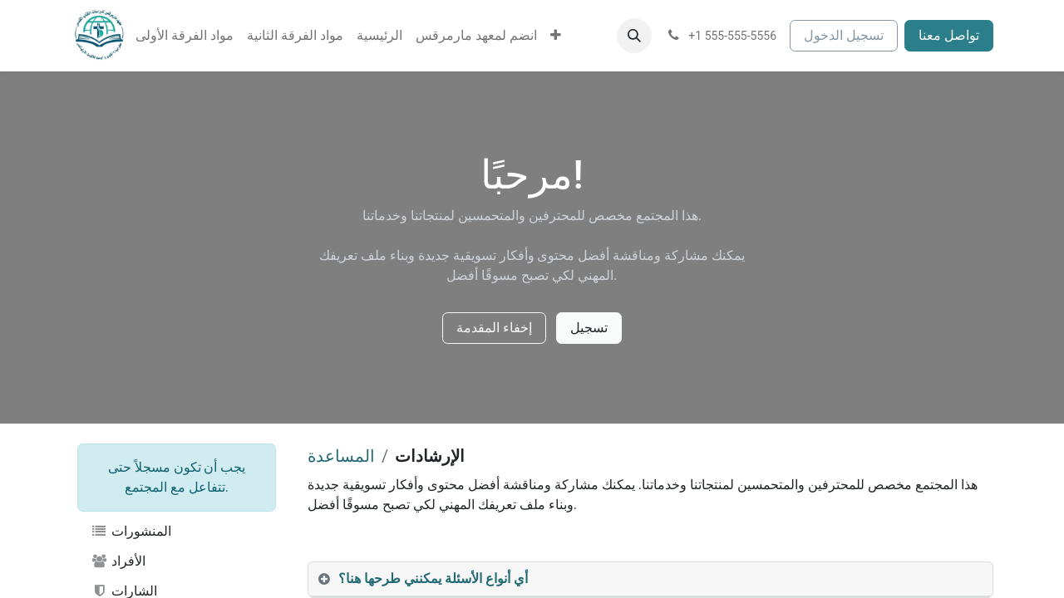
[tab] (650, 579)
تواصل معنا (949, 35)
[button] (634, 35)
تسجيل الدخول (844, 35)
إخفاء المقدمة (494, 328)
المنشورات (131, 531)
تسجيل (589, 328)
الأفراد (118, 561)
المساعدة (341, 456)
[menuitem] (184, 35)
